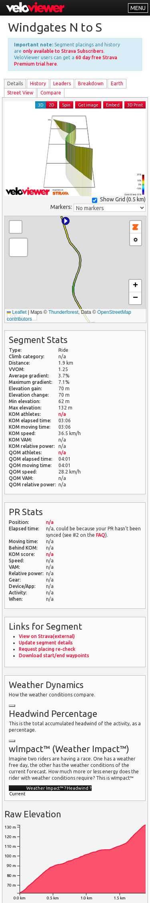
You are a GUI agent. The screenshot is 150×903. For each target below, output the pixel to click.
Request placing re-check (47, 649)
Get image (88, 104)
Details (15, 83)
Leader (62, 83)
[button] (66, 221)
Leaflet (16, 312)
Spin (66, 104)
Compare (50, 92)
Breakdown (91, 83)
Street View (20, 92)
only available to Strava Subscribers (63, 51)
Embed (113, 104)
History (38, 83)
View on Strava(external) (47, 636)
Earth (117, 83)
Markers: (61, 207)
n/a (62, 414)
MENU (138, 8)
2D (51, 104)
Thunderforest (63, 312)
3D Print (135, 104)
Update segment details (46, 642)
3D (41, 104)
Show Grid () (119, 199)
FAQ (100, 535)
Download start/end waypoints (54, 655)
